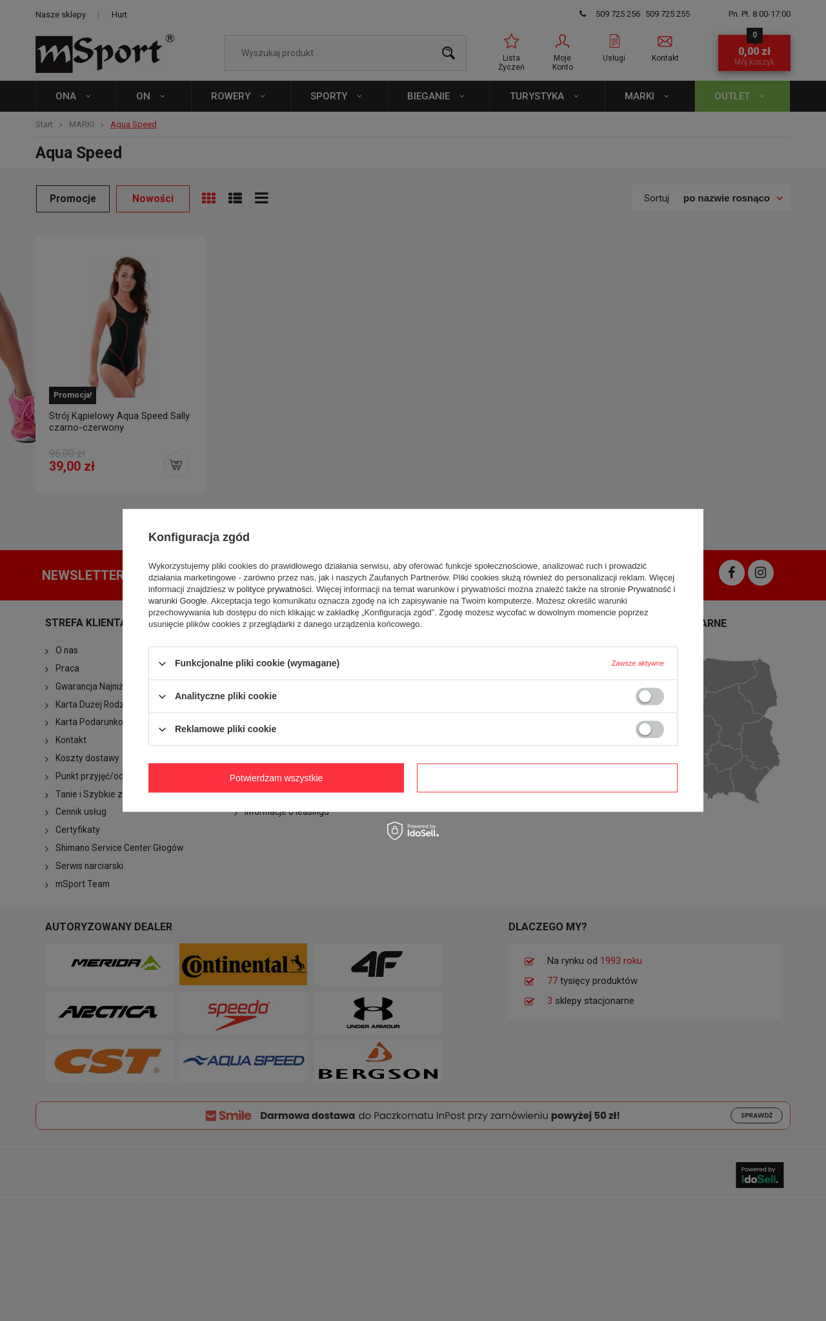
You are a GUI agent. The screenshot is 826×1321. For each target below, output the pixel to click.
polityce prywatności (274, 589)
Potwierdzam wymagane (279, 778)
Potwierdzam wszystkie (550, 778)
